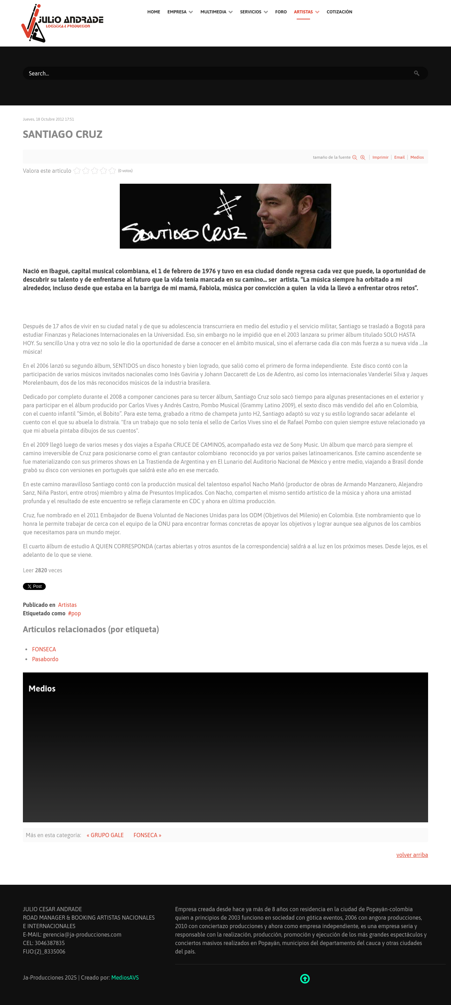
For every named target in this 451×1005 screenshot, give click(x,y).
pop (76, 613)
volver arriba (412, 855)
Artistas (67, 605)
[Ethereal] (77, 23)
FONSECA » (147, 835)
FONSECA (44, 649)
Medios (417, 157)
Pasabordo (45, 659)
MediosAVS (125, 977)
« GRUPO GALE (105, 835)
